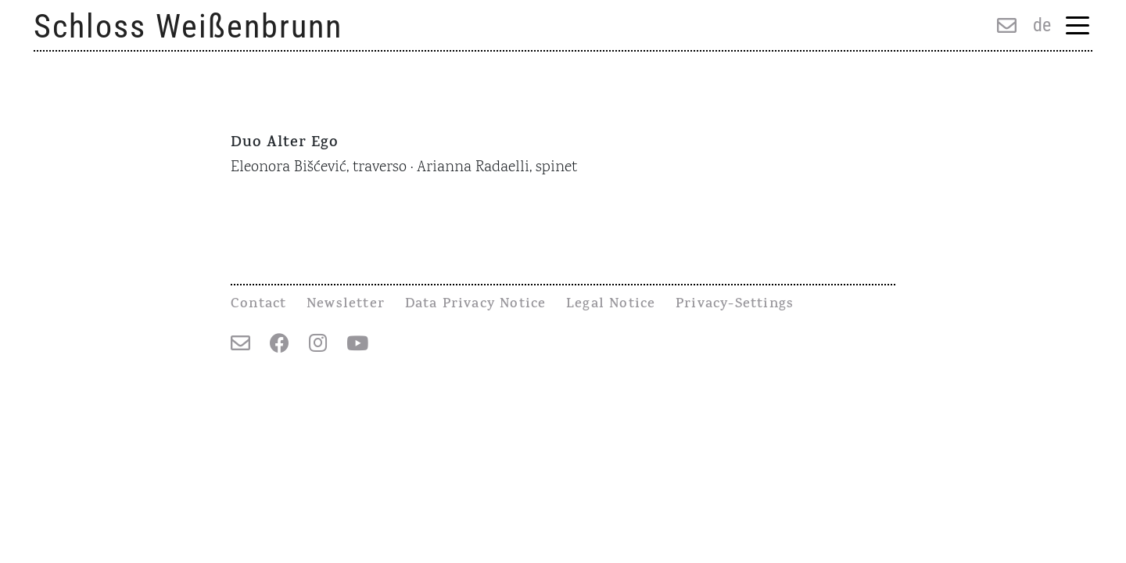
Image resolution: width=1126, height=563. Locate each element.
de (1042, 25)
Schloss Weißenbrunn (188, 26)
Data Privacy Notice (476, 305)
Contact (258, 305)
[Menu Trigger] (1077, 26)
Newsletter (346, 305)
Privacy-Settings (735, 305)
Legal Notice (610, 305)
